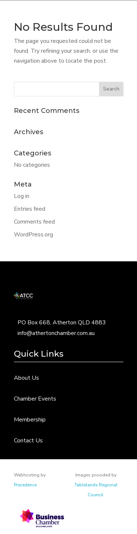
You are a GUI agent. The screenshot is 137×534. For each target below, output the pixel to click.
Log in (21, 196)
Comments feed (34, 222)
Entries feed (29, 209)
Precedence (25, 485)
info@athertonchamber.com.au (56, 333)
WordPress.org (33, 235)
